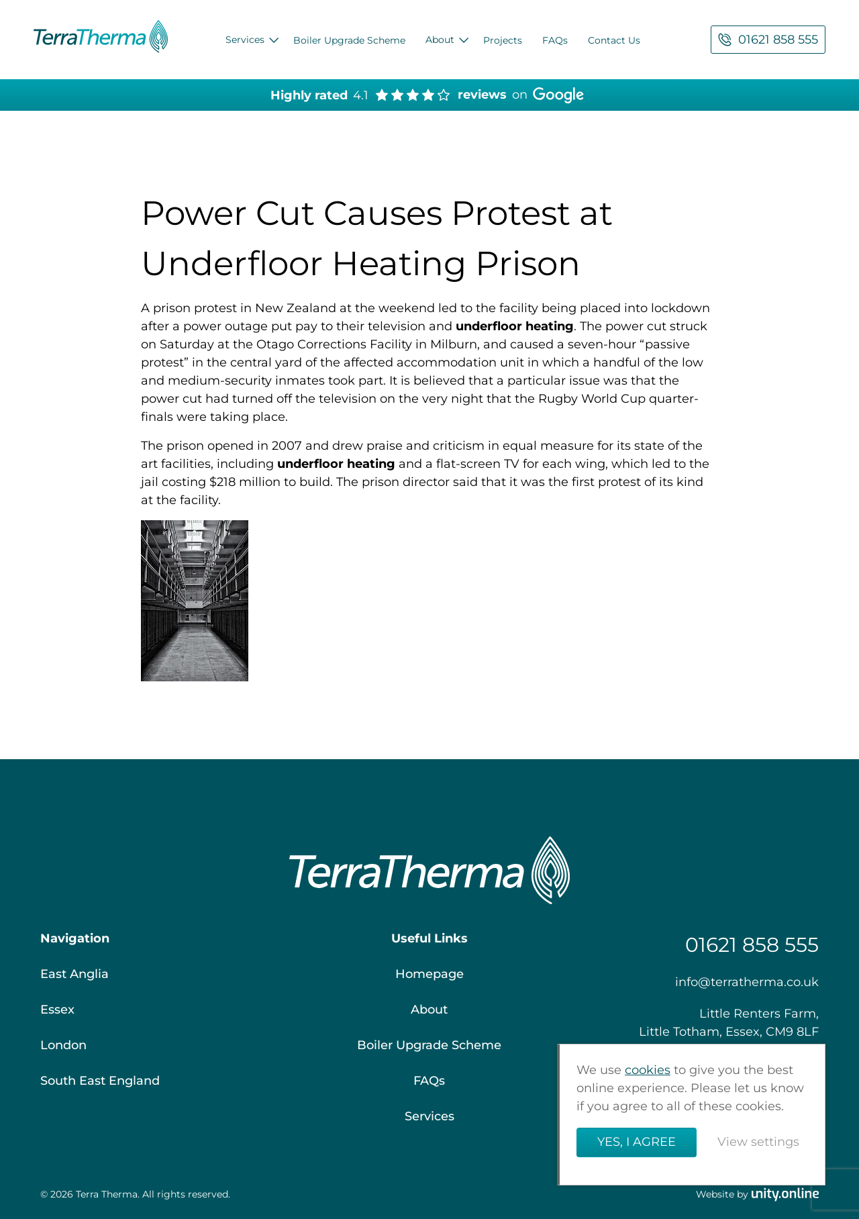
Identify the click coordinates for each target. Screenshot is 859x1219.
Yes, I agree (636, 1142)
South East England (100, 1080)
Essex (57, 1009)
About (439, 39)
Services (244, 39)
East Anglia (74, 974)
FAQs (555, 40)
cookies (647, 1070)
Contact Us (614, 40)
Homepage (429, 974)
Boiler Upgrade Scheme (349, 40)
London (63, 1045)
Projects (502, 40)
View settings (758, 1142)
